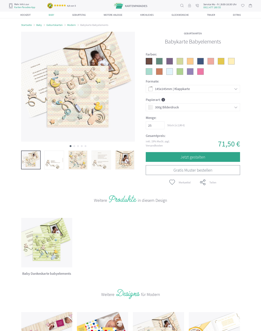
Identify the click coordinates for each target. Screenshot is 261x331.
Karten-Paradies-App (24, 7)
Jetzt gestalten (192, 157)
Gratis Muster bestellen (192, 170)
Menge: (151, 117)
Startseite (26, 25)
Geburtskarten (54, 25)
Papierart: (155, 99)
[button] (70, 146)
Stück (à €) (176, 125)
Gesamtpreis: (156, 135)
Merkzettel (180, 182)
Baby (39, 25)
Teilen (208, 182)
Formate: (152, 81)
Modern (71, 25)
